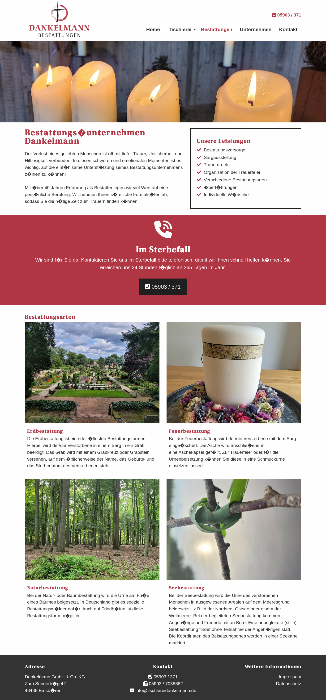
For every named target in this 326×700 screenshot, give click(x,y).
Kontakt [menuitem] (288, 29)
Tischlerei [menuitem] (180, 29)
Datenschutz (288, 683)
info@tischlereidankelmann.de (165, 690)
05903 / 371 (286, 14)
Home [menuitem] (153, 29)
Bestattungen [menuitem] (216, 29)
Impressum (290, 676)
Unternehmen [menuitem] (256, 29)
